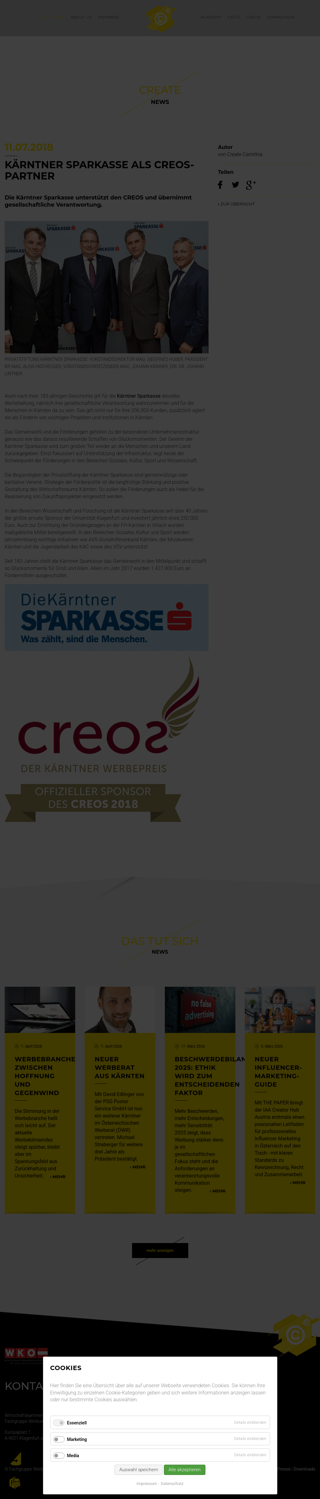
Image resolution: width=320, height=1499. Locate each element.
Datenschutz (172, 1483)
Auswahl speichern (138, 1469)
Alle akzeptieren (185, 1469)
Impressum (146, 1483)
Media (73, 1455)
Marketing (77, 1439)
